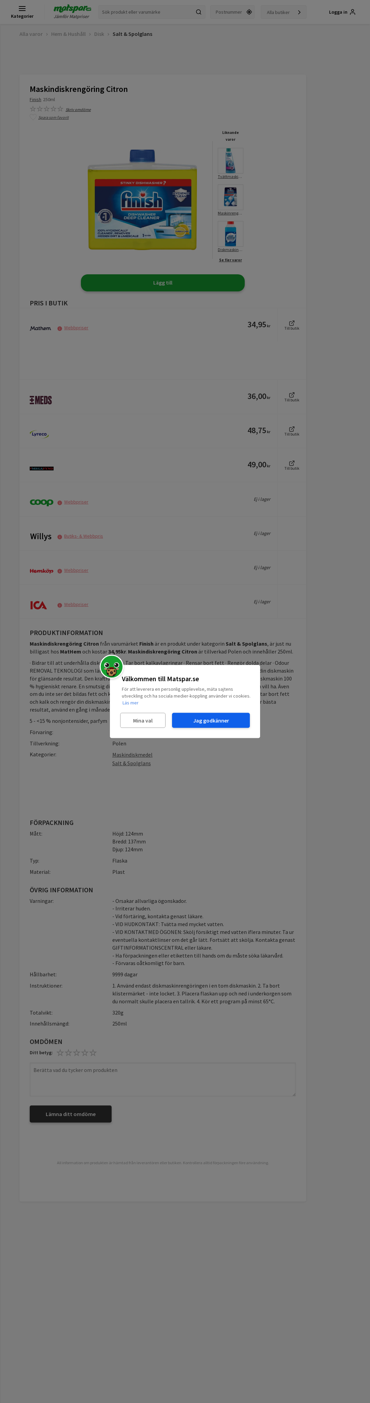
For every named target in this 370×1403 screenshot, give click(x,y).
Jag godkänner (211, 720)
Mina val (143, 720)
